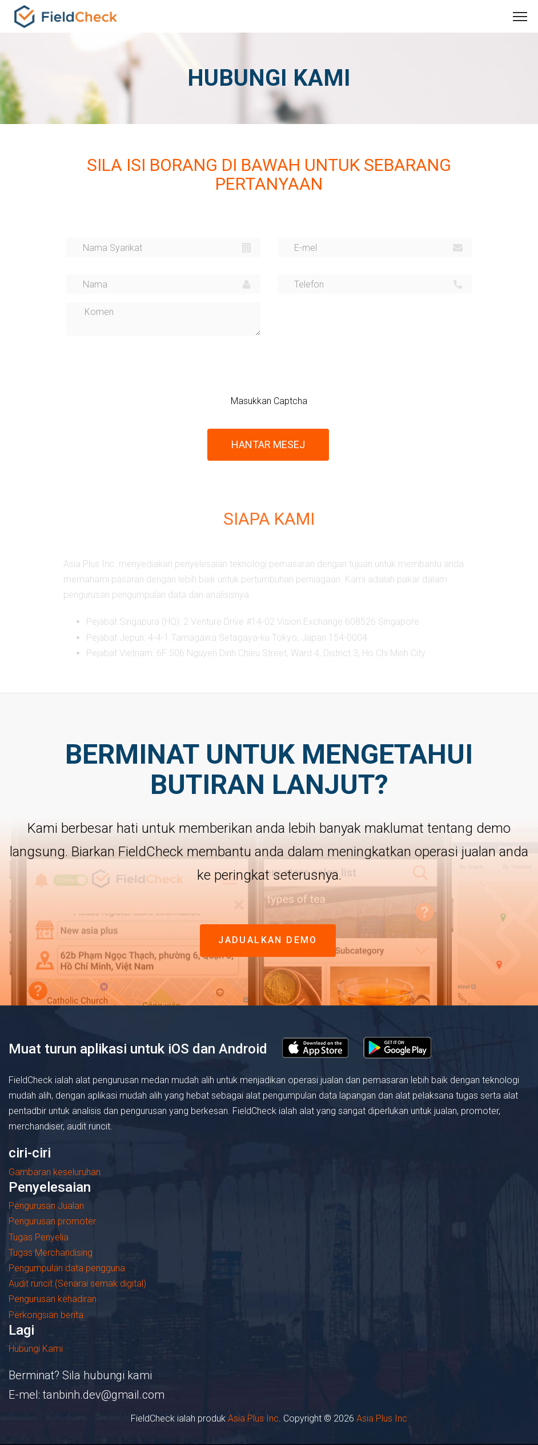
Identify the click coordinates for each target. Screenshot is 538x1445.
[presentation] (295, 366)
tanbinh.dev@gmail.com (103, 1395)
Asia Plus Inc (253, 1418)
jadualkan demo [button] (268, 940)
